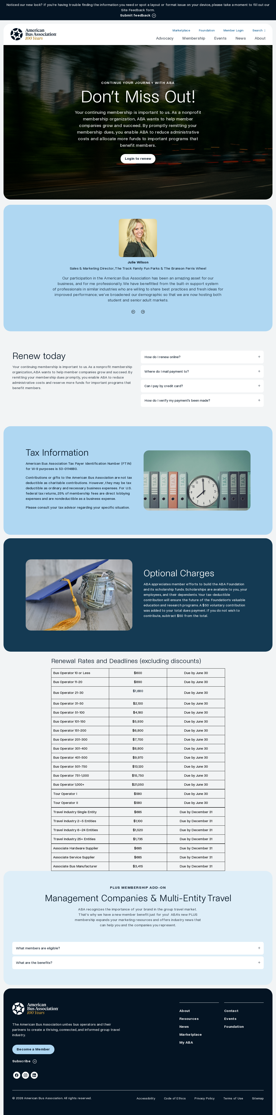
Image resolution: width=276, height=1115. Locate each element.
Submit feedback (135, 15)
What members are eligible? (38, 948)
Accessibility (146, 1098)
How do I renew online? (162, 357)
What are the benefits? (34, 963)
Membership (193, 38)
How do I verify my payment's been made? (177, 400)
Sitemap (258, 1098)
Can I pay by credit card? (163, 386)
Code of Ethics (175, 1098)
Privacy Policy (204, 1098)
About (260, 38)
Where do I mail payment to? (166, 371)
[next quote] (133, 312)
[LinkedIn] (34, 1075)
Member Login (234, 30)
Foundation (207, 30)
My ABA (186, 1042)
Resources (189, 1019)
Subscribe (21, 1061)
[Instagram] (25, 1075)
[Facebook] (16, 1075)
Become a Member (33, 1049)
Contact (231, 1011)
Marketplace (181, 30)
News (240, 38)
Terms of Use (233, 1098)
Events (220, 38)
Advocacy (165, 38)
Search (258, 30)
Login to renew (138, 158)
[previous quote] (143, 312)
